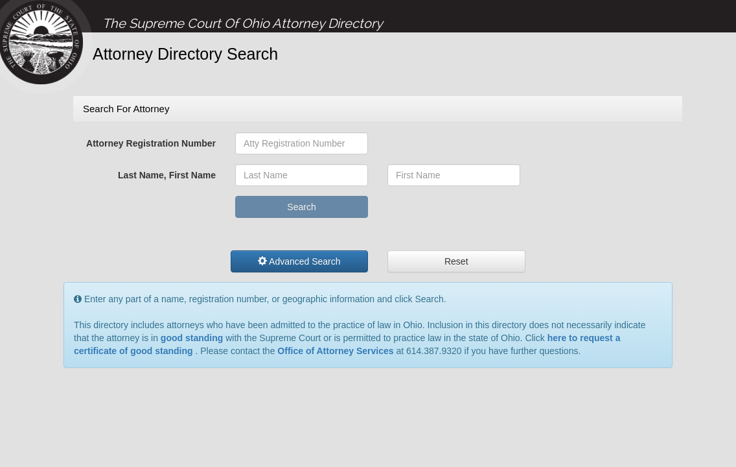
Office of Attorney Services (335, 351)
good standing (192, 338)
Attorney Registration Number (151, 143)
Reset (456, 261)
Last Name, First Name (167, 175)
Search (301, 207)
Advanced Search (299, 261)
